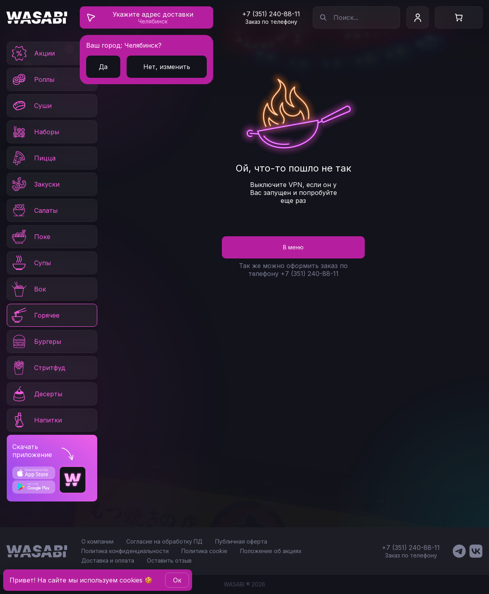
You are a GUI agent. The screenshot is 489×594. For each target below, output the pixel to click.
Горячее (35, 315)
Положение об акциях (271, 551)
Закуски (35, 184)
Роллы (32, 79)
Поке (30, 236)
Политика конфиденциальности (125, 551)
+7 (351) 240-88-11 (271, 14)
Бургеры (35, 341)
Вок (28, 289)
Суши (31, 105)
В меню (293, 247)
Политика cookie (204, 551)
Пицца (33, 158)
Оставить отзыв (169, 560)
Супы (30, 263)
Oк (177, 580)
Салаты (34, 210)
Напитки (36, 420)
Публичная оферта (241, 541)
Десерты (36, 394)
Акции (32, 53)
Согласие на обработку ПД (164, 541)
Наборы (34, 132)
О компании (97, 541)
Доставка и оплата (107, 560)
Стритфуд (37, 367)
